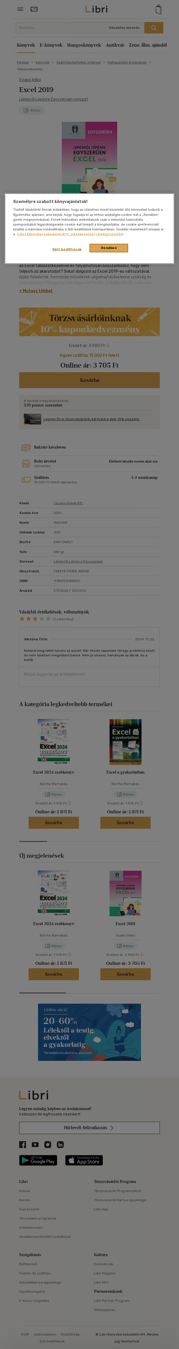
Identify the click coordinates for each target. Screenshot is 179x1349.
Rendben (109, 248)
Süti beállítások (67, 249)
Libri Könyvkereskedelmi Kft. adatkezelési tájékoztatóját (70, 234)
